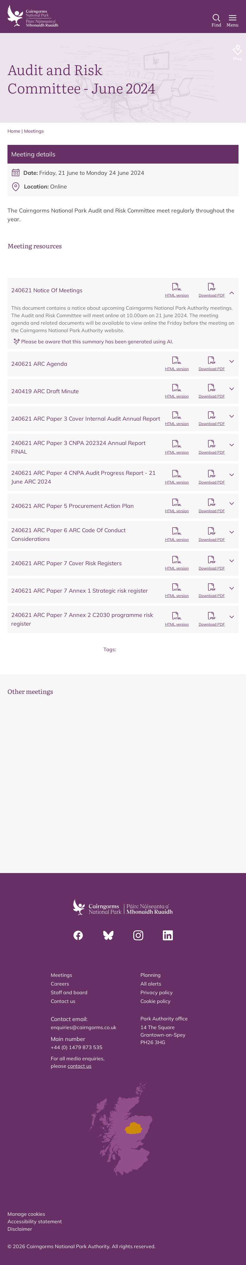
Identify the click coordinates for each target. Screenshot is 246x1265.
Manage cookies (26, 1214)
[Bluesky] (108, 935)
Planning (150, 975)
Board (131, 649)
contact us (80, 1066)
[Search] (216, 21)
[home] (32, 16)
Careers (60, 984)
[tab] (109, 832)
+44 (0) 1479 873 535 (76, 1047)
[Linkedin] (168, 935)
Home (13, 131)
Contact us (63, 1001)
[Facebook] (78, 935)
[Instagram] (138, 935)
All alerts (150, 984)
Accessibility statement (34, 1221)
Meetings (34, 131)
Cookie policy (155, 1001)
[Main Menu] (232, 21)
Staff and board (69, 992)
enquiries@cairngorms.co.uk (83, 1027)
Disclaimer (19, 1229)
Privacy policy (156, 992)
